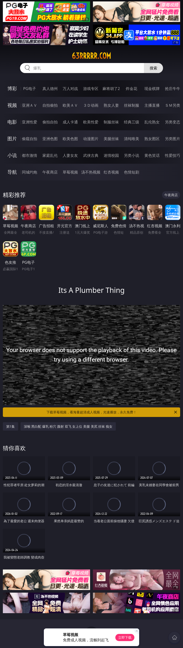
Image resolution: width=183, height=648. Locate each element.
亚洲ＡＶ (29, 105)
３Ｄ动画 (90, 105)
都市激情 (29, 155)
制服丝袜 (111, 122)
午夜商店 (50, 172)
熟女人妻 (111, 105)
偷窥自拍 (29, 138)
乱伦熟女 (152, 122)
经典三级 (131, 122)
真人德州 (50, 88)
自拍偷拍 (50, 105)
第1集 (10, 426)
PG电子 (29, 88)
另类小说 (131, 155)
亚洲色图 (50, 138)
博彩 (12, 88)
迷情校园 (111, 155)
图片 (12, 138)
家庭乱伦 (50, 155)
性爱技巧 (172, 155)
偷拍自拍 (50, 122)
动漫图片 (90, 138)
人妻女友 (70, 155)
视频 (12, 105)
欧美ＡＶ (70, 105)
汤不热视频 (90, 172)
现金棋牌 (152, 88)
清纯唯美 (131, 138)
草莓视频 (70, 172)
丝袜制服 (131, 105)
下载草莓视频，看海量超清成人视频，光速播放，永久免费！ (112, 412)
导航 (12, 172)
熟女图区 (152, 138)
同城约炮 (29, 172)
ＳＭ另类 (172, 105)
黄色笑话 (152, 155)
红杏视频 (111, 172)
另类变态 (172, 122)
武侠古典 (90, 155)
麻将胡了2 (111, 88)
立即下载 (125, 637)
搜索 (153, 68)
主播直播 (152, 105)
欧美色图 (70, 138)
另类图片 (172, 138)
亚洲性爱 (29, 122)
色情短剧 (131, 172)
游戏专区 (90, 88)
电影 (12, 122)
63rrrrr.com (91, 56)
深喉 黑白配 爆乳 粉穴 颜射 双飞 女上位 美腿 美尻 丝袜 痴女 (68, 426)
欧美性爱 (90, 122)
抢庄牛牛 (172, 88)
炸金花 (131, 88)
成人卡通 (70, 122)
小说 (12, 155)
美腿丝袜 (111, 138)
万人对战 (70, 88)
